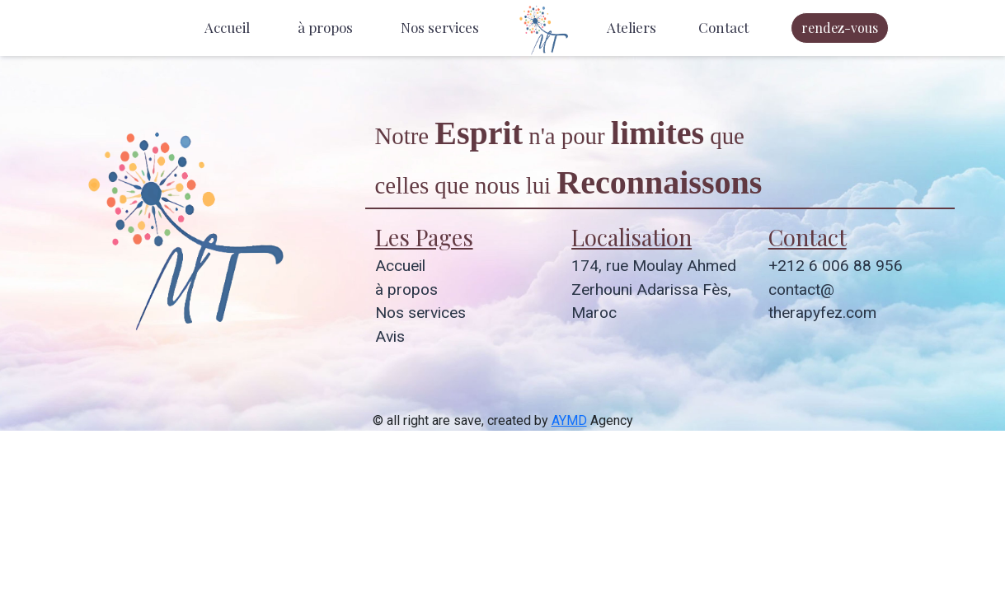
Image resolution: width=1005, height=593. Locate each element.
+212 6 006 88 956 (835, 265)
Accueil (227, 27)
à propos (325, 27)
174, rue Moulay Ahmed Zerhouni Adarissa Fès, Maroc (653, 289)
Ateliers (631, 27)
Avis (390, 336)
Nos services (440, 27)
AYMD (569, 420)
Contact (723, 27)
